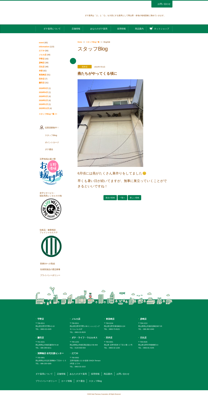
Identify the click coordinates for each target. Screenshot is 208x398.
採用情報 (119, 28)
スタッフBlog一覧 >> (48, 114)
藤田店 (42, 83)
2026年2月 (43, 100)
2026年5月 (43, 88)
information (44, 47)
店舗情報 (73, 28)
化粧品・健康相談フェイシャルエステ (51, 243)
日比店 (42, 67)
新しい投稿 (134, 198)
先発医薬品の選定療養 (52, 269)
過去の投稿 (110, 198)
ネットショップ (159, 28)
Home (80, 42)
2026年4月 (43, 92)
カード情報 (66, 381)
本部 (41, 71)
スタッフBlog (51, 135)
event (41, 43)
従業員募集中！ (51, 127)
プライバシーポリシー (52, 275)
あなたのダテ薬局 (96, 28)
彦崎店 (42, 63)
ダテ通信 (51, 149)
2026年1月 (43, 104)
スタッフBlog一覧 (92, 42)
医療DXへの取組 (52, 263)
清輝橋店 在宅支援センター (50, 353)
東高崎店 (42, 75)
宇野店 (42, 59)
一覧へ (122, 198)
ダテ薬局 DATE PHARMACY (104, 310)
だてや (42, 51)
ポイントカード (51, 142)
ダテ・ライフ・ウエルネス (84, 337)
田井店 (42, 79)
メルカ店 (42, 55)
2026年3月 (43, 96)
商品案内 (137, 28)
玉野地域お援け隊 (51, 171)
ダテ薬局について (50, 28)
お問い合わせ (161, 4)
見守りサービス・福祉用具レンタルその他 (51, 207)
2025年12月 (44, 108)
